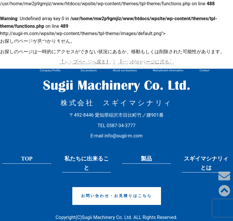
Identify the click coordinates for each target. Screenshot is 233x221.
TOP (26, 159)
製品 (146, 159)
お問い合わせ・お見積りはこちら (116, 196)
